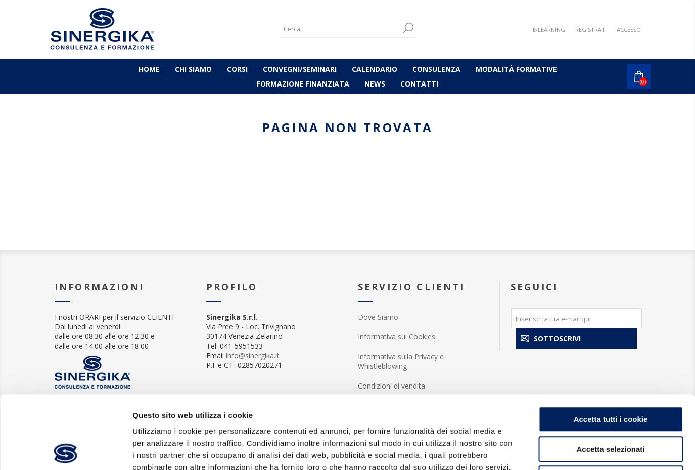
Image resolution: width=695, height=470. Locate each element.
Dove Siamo (378, 317)
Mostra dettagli (531, 450)
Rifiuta (611, 405)
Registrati (591, 29)
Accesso (629, 29)
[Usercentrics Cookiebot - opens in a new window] (65, 450)
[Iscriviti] (576, 318)
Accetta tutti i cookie (611, 346)
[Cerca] (340, 29)
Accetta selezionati (610, 376)
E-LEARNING (549, 29)
